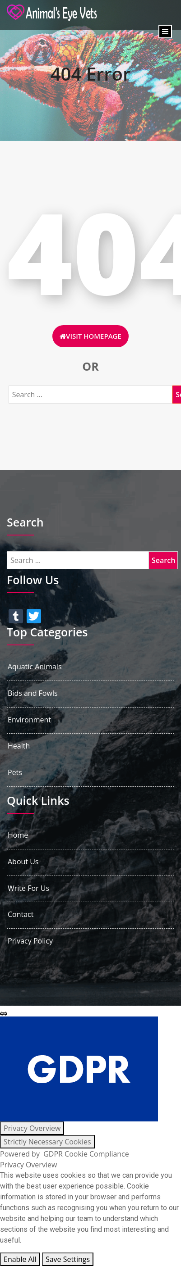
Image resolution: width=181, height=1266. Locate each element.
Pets (15, 772)
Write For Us (28, 888)
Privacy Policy (30, 941)
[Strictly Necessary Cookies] (47, 1141)
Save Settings (68, 1259)
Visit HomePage (90, 335)
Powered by (64, 1154)
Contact (20, 914)
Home (18, 835)
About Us (23, 862)
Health (19, 746)
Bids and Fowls (33, 693)
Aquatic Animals (35, 667)
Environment (29, 720)
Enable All (20, 1259)
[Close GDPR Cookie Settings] (3, 1013)
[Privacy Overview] (32, 1128)
